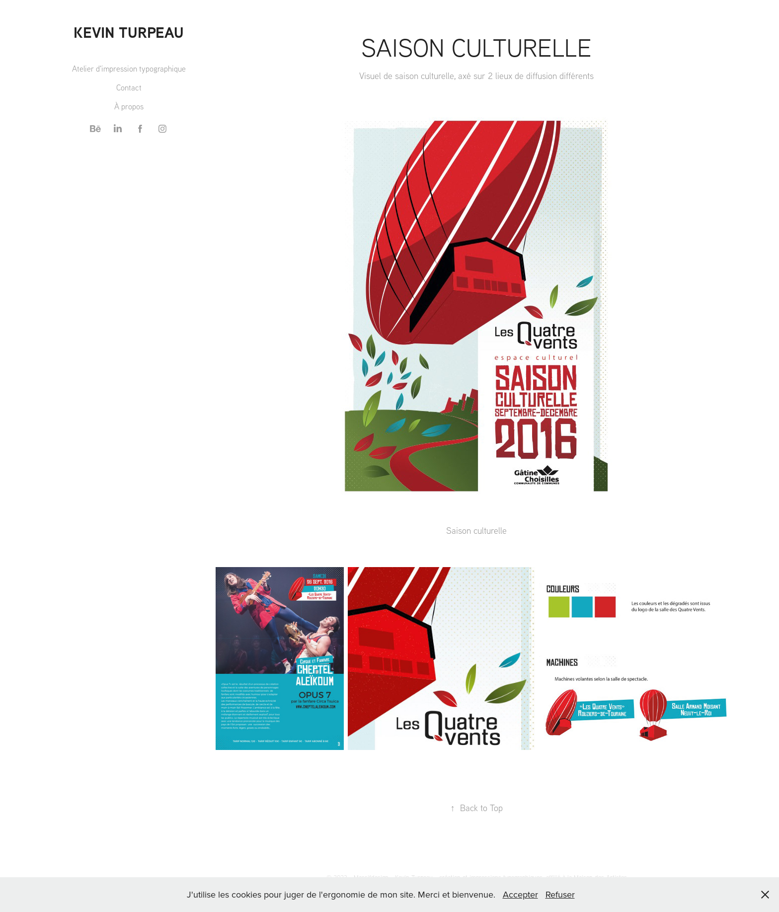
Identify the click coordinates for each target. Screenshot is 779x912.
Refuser (560, 894)
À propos (129, 106)
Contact (129, 87)
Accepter (520, 894)
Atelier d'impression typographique (129, 69)
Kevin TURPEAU (129, 32)
